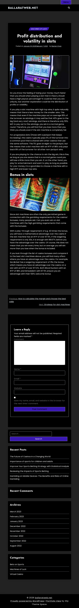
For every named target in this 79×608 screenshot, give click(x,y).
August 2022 (16, 545)
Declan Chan (56, 46)
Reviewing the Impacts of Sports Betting (29, 471)
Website (18, 388)
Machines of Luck (38, 29)
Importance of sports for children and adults (31, 461)
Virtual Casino (16, 574)
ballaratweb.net (23, 8)
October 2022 (16, 536)
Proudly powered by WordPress (27, 601)
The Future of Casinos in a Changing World (30, 456)
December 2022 (17, 526)
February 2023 (17, 516)
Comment (19, 339)
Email (17, 378)
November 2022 (17, 531)
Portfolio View (53, 601)
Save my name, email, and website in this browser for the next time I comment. (39, 402)
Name (17, 369)
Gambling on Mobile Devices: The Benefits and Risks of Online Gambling (39, 477)
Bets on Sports (17, 564)
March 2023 (15, 511)
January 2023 (16, 521)
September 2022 (18, 540)
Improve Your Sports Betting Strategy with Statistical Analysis (39, 466)
